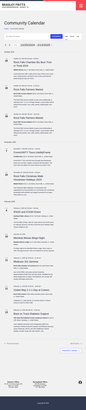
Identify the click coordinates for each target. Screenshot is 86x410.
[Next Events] (9, 45)
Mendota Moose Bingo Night (29, 238)
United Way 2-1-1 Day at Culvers (31, 290)
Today (15, 45)
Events (6, 29)
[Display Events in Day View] (78, 36)
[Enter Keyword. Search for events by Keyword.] (27, 36)
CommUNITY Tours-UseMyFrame (32, 152)
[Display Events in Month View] (72, 36)
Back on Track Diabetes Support (31, 313)
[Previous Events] (5, 45)
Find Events (56, 36)
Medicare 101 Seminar (26, 261)
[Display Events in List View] (66, 36)
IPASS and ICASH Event (27, 212)
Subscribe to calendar (69, 350)
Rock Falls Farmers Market (28, 89)
